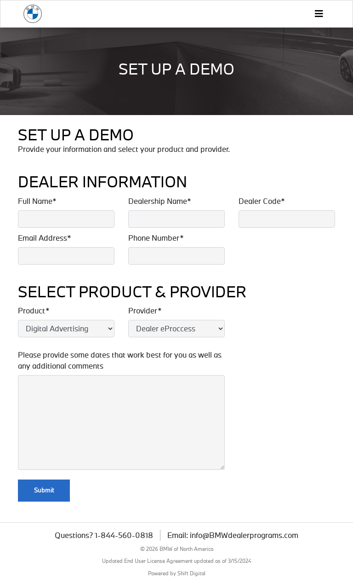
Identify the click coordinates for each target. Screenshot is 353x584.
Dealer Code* (262, 201)
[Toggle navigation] (318, 13)
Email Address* (44, 238)
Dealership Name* (159, 201)
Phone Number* (156, 238)
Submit (44, 490)
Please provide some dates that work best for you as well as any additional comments (120, 360)
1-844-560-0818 (124, 535)
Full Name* (37, 201)
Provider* (145, 311)
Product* (34, 311)
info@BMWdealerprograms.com (244, 535)
